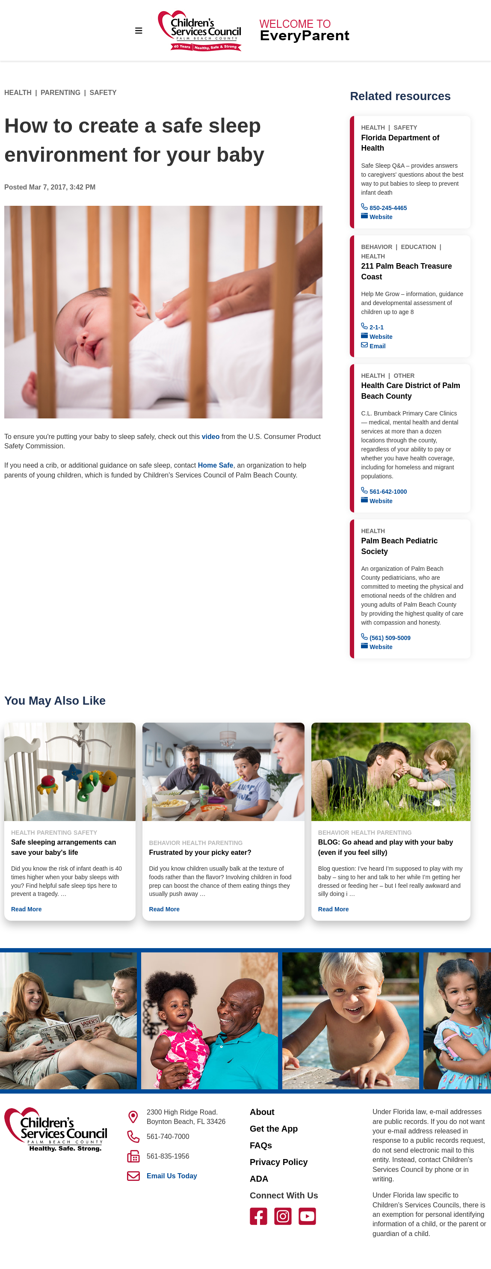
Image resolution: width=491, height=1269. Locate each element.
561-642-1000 (384, 491)
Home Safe (216, 465)
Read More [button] (26, 909)
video (212, 436)
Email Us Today (172, 1176)
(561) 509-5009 (386, 637)
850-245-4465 (384, 207)
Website (376, 216)
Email (373, 345)
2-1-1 (372, 327)
